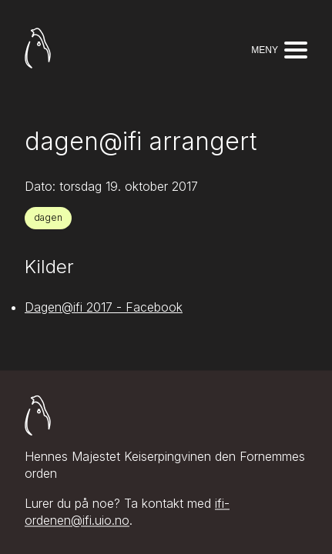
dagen (48, 217)
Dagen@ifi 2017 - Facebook (104, 307)
